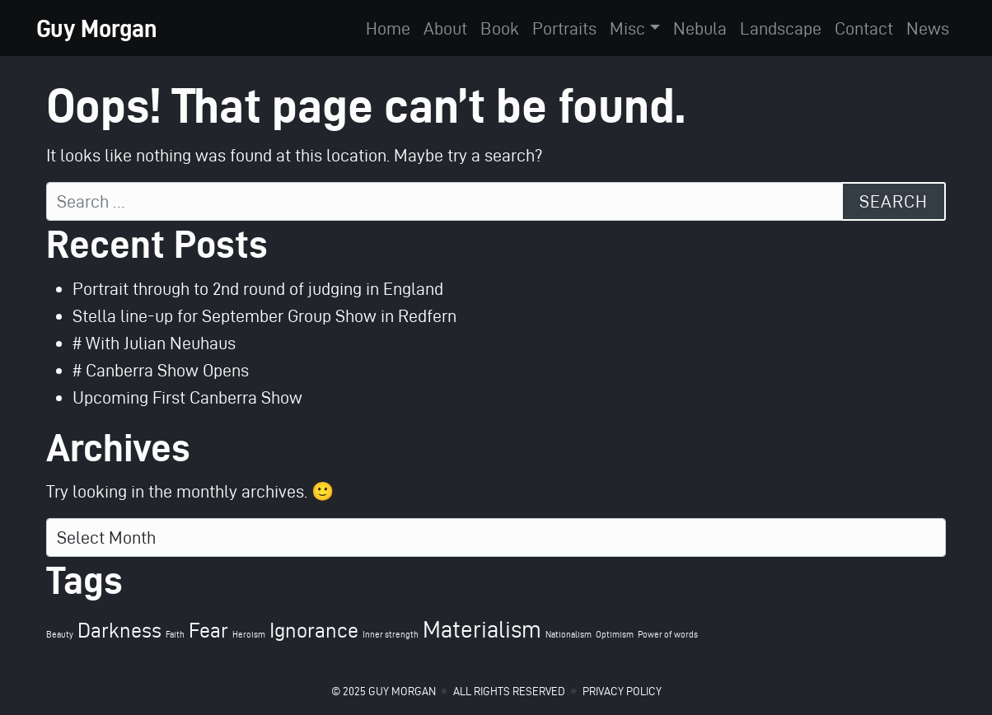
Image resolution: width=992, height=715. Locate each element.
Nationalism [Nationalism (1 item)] (568, 634)
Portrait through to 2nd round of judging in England (258, 288)
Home (388, 28)
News (927, 28)
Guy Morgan (96, 28)
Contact (864, 28)
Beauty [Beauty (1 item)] (59, 634)
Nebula (700, 28)
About (445, 28)
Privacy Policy (622, 691)
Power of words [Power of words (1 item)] (668, 634)
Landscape (780, 28)
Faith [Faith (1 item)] (175, 634)
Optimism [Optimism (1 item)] (615, 634)
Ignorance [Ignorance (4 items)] (313, 630)
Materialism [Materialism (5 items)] (482, 629)
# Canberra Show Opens (161, 370)
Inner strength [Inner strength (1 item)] (391, 634)
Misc (627, 28)
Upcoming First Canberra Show (187, 397)
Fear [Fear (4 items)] (208, 630)
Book (499, 28)
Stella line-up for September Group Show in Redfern (264, 315)
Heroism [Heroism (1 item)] (248, 634)
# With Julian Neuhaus (154, 343)
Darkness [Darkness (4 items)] (119, 630)
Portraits (564, 28)
